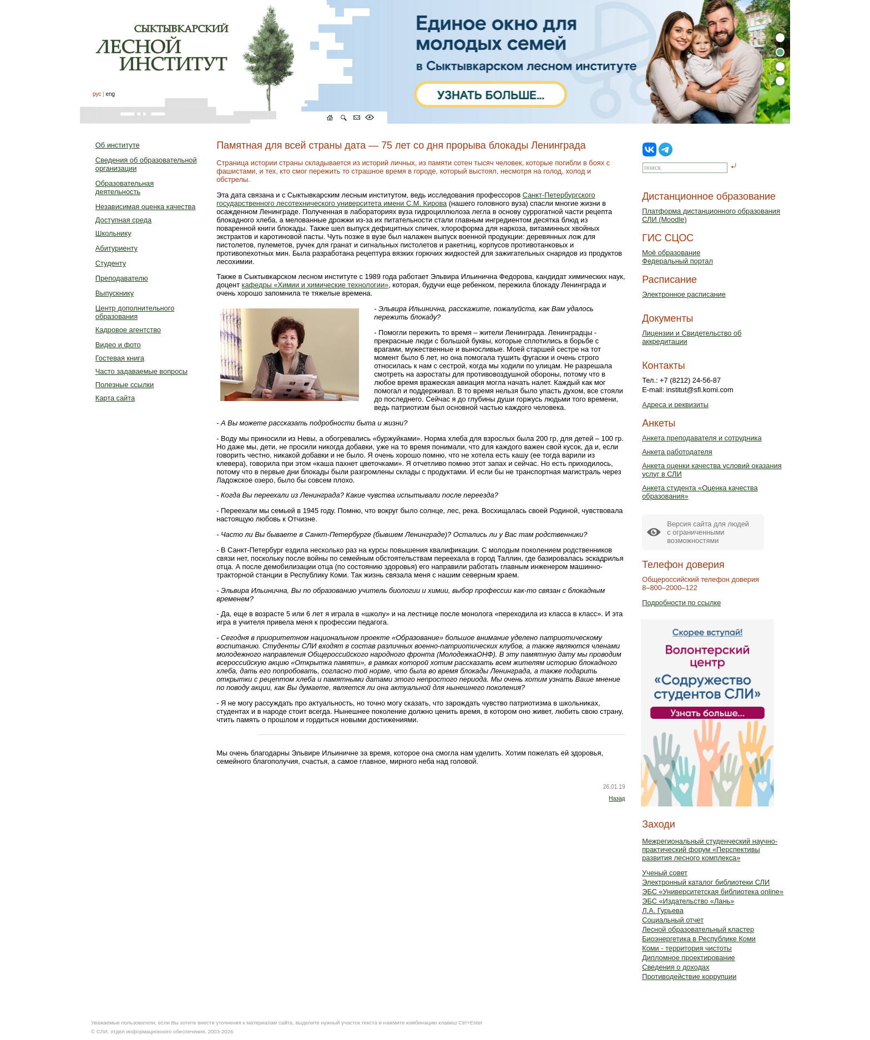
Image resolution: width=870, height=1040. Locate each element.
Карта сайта (115, 398)
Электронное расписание (684, 294)
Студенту (110, 263)
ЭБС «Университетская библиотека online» (712, 891)
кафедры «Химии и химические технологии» (315, 285)
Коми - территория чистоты (687, 948)
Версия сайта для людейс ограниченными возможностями (708, 532)
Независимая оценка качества (145, 206)
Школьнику (113, 233)
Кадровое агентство (128, 330)
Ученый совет (664, 873)
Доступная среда (123, 220)
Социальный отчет (673, 920)
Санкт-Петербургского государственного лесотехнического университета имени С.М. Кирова (405, 199)
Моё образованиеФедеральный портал (677, 256)
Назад (617, 798)
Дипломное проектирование (688, 957)
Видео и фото (118, 345)
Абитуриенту (116, 248)
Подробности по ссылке (681, 602)
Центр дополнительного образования (134, 312)
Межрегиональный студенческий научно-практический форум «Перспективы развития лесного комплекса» (709, 849)
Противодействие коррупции (689, 976)
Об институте (117, 145)
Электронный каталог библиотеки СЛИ (706, 882)
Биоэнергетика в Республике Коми (699, 939)
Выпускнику (114, 293)
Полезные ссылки (124, 385)
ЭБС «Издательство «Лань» (688, 901)
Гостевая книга (119, 358)
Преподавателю (121, 278)
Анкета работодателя (677, 452)
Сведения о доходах (675, 967)
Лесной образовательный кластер (698, 929)
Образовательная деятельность (124, 187)
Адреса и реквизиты (675, 404)
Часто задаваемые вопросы (141, 371)
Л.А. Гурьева (663, 910)
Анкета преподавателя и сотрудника (701, 438)
